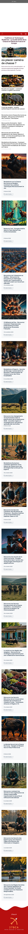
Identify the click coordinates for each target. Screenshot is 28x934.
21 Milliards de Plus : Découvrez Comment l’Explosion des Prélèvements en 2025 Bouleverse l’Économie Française (14, 325)
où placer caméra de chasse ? (12, 61)
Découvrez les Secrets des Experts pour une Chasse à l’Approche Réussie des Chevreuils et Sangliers (13, 840)
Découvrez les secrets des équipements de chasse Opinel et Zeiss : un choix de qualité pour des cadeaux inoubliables (13, 135)
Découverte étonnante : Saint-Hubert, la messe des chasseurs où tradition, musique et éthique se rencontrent (13, 125)
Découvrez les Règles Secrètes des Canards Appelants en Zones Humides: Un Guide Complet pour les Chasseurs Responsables (14, 888)
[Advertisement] (14, 17)
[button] (21, 34)
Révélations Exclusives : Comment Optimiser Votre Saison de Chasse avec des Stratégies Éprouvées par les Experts (13, 466)
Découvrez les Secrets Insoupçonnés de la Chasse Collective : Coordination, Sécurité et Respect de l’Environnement (13, 607)
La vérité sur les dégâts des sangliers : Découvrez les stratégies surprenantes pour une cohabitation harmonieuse (14, 653)
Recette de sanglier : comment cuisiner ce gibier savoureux (11, 89)
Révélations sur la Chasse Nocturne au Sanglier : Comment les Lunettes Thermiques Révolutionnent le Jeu (14, 185)
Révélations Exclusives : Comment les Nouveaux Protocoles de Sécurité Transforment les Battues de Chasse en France (13, 144)
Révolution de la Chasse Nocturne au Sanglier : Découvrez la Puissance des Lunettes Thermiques (13, 116)
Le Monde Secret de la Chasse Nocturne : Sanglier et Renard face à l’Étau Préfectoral (14, 745)
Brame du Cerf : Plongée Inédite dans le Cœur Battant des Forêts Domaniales (14, 230)
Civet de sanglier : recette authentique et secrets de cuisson (13, 108)
